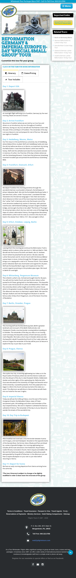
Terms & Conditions (14, 511)
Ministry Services (34, 514)
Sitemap (66, 514)
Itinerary (12, 73)
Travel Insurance (30, 511)
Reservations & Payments (16, 514)
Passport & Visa (44, 511)
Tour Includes (14, 79)
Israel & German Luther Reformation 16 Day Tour (63, 57)
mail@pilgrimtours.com (41, 540)
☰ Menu (66, 6)
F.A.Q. (65, 511)
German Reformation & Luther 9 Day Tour (62, 41)
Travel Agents (56, 511)
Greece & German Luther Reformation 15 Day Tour (63, 52)
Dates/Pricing (30, 73)
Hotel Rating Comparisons (52, 514)
